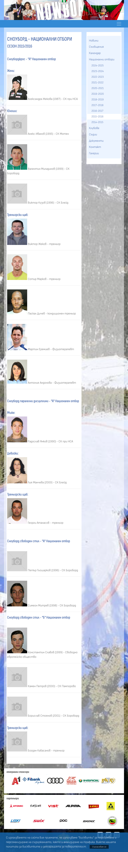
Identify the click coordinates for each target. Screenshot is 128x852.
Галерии (94, 153)
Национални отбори (101, 59)
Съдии (93, 134)
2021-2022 (98, 82)
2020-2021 (98, 88)
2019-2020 (98, 94)
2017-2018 (98, 105)
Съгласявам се (99, 846)
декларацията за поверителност (64, 846)
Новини (93, 40)
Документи (96, 140)
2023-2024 (98, 71)
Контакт (95, 147)
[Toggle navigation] (119, 23)
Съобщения (96, 46)
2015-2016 (97, 116)
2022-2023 (98, 77)
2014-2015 (97, 122)
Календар (95, 53)
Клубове (94, 128)
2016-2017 (97, 111)
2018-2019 (98, 99)
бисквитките (31, 846)
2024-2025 (98, 65)
